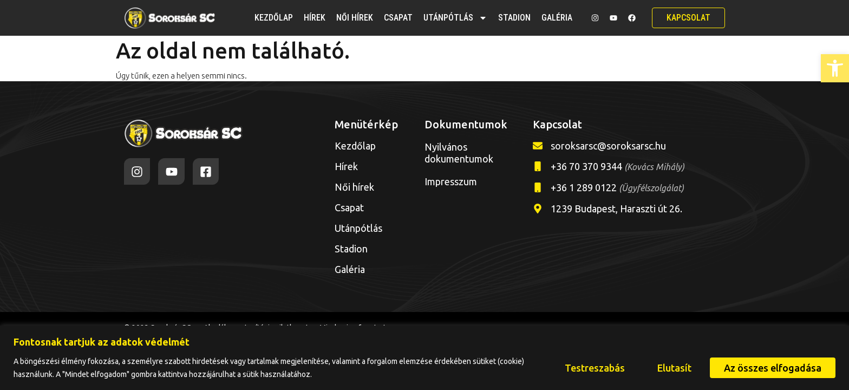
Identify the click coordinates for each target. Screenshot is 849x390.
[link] (835, 68)
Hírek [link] (314, 17)
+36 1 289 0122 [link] (617, 187)
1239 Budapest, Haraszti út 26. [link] (616, 208)
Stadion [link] (514, 17)
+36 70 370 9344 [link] (617, 166)
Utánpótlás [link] (455, 18)
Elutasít (674, 367)
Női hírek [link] (354, 17)
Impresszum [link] (450, 181)
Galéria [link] (556, 17)
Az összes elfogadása (772, 367)
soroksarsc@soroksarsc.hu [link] (608, 145)
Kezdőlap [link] (273, 17)
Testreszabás (595, 367)
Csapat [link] (398, 17)
